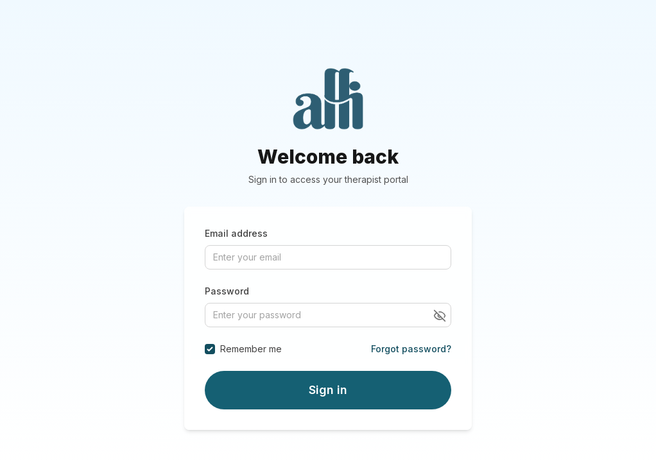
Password (227, 291)
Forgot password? (411, 348)
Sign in (328, 390)
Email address (236, 233)
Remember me (251, 348)
